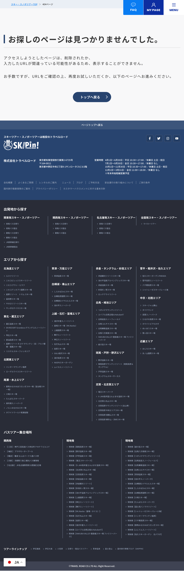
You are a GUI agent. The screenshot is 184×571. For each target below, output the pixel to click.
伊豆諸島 (36, 549)
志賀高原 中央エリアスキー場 (110, 410)
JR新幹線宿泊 (11, 247)
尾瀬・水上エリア (14, 380)
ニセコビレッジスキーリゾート (19, 280)
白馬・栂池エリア (106, 303)
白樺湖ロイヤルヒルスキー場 (66, 301)
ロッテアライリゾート (107, 294)
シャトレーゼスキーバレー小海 (155, 290)
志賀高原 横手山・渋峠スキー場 (111, 419)
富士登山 (109, 549)
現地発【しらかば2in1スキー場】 (141, 488)
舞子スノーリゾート (62, 335)
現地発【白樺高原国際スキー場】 (141, 493)
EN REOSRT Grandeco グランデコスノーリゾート (26, 329)
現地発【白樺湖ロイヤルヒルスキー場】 (144, 484)
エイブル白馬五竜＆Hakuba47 (111, 315)
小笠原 (60, 549)
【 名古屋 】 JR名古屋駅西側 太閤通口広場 (23, 465)
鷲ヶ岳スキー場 (148, 333)
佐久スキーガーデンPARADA (154, 276)
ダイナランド (147, 310)
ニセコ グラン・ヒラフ (15, 285)
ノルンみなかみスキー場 (16, 408)
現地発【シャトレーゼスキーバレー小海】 (145, 511)
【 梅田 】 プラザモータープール (19, 451)
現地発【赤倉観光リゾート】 (81, 484)
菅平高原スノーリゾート (152, 280)
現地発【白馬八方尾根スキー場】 (141, 451)
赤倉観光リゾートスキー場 (109, 276)
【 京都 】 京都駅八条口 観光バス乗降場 (22, 460)
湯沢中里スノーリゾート (64, 321)
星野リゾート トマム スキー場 (19, 294)
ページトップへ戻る (92, 125)
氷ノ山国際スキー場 (150, 353)
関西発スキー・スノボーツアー (71, 218)
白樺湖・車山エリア (63, 284)
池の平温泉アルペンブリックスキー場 (114, 280)
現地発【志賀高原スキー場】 (81, 474)
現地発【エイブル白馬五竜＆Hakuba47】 (86, 530)
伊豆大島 (49, 549)
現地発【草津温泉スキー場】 (140, 474)
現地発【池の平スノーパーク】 (140, 479)
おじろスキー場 (148, 349)
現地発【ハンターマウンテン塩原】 (142, 516)
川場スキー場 (11, 394)
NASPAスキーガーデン (63, 362)
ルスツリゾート (12, 276)
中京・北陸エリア (150, 298)
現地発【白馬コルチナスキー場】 (141, 470)
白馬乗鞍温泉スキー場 (107, 328)
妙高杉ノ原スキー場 (106, 290)
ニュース (67, 182)
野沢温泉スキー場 (105, 360)
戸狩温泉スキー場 (105, 371)
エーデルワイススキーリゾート (19, 371)
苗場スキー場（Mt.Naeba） (65, 326)
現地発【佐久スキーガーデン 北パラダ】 (145, 534)
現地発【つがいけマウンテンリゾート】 (144, 456)
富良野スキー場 (12, 299)
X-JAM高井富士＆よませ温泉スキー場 (113, 396)
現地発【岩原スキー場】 (79, 520)
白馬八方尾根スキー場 (107, 333)
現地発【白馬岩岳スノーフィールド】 (143, 460)
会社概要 (8, 182)
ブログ (80, 182)
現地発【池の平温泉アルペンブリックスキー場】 (89, 493)
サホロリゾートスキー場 (16, 303)
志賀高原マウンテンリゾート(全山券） (114, 406)
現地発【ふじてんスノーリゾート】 (142, 530)
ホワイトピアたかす (150, 324)
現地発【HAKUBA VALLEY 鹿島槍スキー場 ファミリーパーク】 (93, 535)
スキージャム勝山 (149, 305)
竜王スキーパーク (105, 392)
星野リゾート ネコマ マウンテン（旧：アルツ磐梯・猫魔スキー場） (25, 345)
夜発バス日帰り (12, 224)
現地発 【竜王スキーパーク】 (81, 460)
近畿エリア (146, 341)
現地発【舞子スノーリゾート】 (82, 507)
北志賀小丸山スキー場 (107, 401)
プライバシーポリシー (47, 188)
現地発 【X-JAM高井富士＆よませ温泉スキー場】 (89, 465)
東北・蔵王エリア (14, 316)
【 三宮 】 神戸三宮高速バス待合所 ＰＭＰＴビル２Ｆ (28, 447)
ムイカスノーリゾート (63, 367)
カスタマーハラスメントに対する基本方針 (85, 188)
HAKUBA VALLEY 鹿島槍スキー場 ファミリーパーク (116, 339)
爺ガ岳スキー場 (104, 344)
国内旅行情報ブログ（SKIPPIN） (131, 549)
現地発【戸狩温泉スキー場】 (81, 456)
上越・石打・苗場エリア (66, 314)
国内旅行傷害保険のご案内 (17, 188)
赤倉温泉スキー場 (105, 285)
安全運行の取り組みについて (120, 182)
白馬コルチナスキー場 (107, 324)
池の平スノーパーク (62, 305)
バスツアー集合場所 (18, 432)
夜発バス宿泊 (11, 228)
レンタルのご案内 (48, 182)
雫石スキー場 (11, 335)
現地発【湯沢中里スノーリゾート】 (83, 525)
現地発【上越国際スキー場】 (81, 497)
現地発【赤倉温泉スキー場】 (81, 479)
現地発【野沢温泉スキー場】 (81, 451)
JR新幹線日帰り (12, 242)
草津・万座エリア (62, 269)
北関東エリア (11, 360)
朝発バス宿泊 (11, 237)
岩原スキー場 (59, 349)
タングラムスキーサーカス (109, 376)
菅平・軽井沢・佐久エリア (155, 269)
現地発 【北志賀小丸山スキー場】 (83, 470)
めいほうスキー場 (149, 328)
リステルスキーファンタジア (18, 351)
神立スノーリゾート (62, 339)
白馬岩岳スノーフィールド (109, 319)
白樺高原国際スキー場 (63, 296)
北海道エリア (11, 269)
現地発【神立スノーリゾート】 (82, 502)
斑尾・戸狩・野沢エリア (110, 353)
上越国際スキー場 (61, 330)
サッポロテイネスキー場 (16, 308)
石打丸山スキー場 (61, 344)
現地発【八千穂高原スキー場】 (140, 520)
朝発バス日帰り (12, 233)
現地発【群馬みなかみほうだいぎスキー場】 (146, 525)
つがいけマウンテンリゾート (110, 310)
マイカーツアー (149, 224)
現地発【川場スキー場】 (138, 497)
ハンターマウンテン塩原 (16, 367)
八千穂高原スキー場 (150, 285)
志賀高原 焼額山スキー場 (108, 415)
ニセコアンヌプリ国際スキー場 (19, 290)
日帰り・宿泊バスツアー (78, 549)
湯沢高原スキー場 (61, 358)
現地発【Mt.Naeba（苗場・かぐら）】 (85, 511)
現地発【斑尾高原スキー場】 (81, 447)
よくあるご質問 (26, 182)
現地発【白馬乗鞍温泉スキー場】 (141, 465)
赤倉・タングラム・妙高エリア (114, 269)
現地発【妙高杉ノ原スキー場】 (82, 488)
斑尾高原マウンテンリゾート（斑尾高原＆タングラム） (115, 366)
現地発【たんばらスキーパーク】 (141, 502)
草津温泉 (97, 549)
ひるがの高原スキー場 (151, 319)
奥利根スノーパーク (14, 403)
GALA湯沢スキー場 (62, 353)
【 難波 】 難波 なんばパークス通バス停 (22, 456)
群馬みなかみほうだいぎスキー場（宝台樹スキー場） (25, 388)
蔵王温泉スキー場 (13, 324)
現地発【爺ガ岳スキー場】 (139, 447)
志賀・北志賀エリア (107, 385)
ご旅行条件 (146, 182)
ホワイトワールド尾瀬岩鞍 (17, 412)
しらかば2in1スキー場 (63, 291)
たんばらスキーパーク (15, 399)
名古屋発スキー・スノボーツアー (116, 218)
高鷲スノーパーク (149, 315)
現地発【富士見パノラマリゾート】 (142, 507)
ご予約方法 (95, 182)
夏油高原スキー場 (13, 340)
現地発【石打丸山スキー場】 (81, 516)
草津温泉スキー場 (61, 276)
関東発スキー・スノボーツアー (22, 218)
